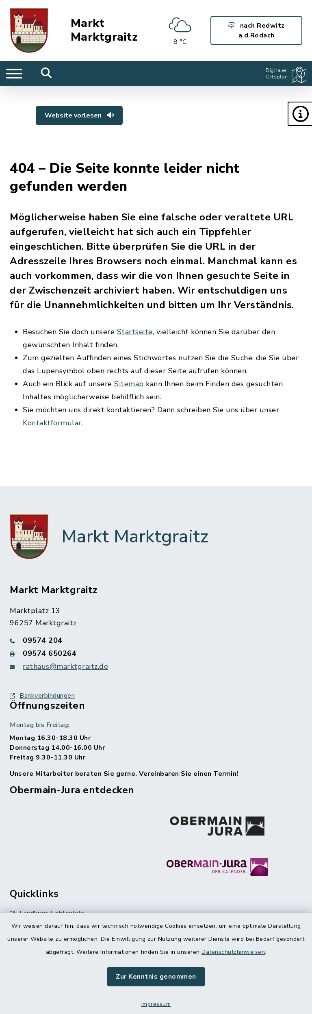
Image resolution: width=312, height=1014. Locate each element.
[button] (300, 114)
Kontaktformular (52, 423)
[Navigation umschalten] (14, 74)
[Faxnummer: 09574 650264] (156, 653)
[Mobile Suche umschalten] (46, 73)
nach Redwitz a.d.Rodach (256, 30)
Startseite (135, 332)
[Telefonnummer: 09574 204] (156, 640)
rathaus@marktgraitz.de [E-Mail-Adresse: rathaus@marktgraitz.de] (65, 666)
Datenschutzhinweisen (233, 952)
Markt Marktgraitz (104, 30)
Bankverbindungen (42, 695)
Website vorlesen (79, 115)
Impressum (156, 1004)
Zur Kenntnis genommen (156, 976)
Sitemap (129, 384)
